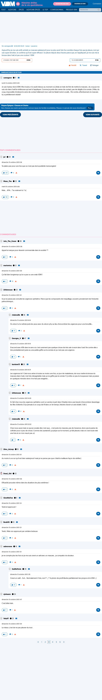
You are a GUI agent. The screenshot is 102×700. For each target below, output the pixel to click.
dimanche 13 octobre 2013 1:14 (12, 503)
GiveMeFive (8, 498)
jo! (4, 157)
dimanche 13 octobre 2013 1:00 (12, 271)
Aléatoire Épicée (33, 10)
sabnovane (7, 546)
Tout (3, 10)
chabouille (16, 315)
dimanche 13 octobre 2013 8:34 (20, 320)
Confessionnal (56, 10)
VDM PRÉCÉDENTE (10, 115)
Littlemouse (8, 290)
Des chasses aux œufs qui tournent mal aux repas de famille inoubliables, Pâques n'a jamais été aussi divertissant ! (47, 107)
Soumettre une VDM (62, 3)
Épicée (21, 10)
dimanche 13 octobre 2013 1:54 (12, 624)
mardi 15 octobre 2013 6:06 (11, 187)
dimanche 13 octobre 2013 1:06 (12, 479)
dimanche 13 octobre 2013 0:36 (12, 246)
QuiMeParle (17, 569)
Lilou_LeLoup (8, 449)
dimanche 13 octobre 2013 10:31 (20, 370)
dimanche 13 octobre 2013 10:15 (20, 344)
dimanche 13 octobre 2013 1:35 (20, 574)
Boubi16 (6, 522)
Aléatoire (12, 10)
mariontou (7, 266)
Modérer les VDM (80, 3)
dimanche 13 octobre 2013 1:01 (12, 295)
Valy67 (6, 619)
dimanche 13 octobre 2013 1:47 (12, 599)
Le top (45, 10)
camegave (7, 78)
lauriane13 (16, 364)
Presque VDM (71, 10)
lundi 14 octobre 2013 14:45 (11, 83)
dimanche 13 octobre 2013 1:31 (11, 527)
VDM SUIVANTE (92, 115)
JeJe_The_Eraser (10, 241)
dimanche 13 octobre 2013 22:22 (20, 424)
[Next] (38, 642)
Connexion (97, 4)
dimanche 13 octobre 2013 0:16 (12, 162)
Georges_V (16, 338)
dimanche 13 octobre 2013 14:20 (20, 398)
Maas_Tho (7, 181)
